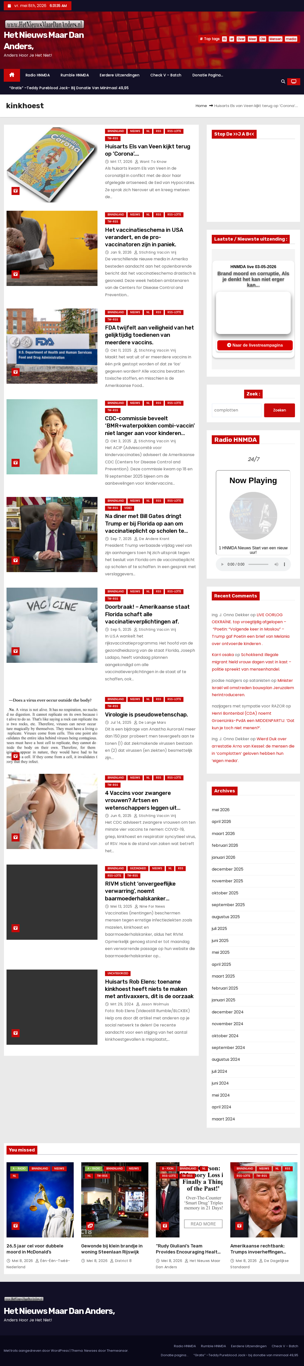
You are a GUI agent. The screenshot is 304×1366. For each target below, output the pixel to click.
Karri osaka (223, 655)
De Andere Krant (152, 538)
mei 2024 (221, 1095)
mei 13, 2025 (122, 906)
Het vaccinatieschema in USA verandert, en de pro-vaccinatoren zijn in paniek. (144, 237)
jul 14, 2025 (122, 722)
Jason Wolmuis (152, 1004)
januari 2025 (223, 1000)
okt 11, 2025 (122, 350)
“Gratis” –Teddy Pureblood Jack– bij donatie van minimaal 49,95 (69, 87)
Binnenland (116, 131)
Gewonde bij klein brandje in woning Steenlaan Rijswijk (112, 1249)
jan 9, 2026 (122, 252)
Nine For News (150, 906)
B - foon (167, 1169)
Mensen (275, 39)
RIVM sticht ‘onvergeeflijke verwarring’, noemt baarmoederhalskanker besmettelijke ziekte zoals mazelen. (140, 898)
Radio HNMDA (38, 75)
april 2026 (221, 821)
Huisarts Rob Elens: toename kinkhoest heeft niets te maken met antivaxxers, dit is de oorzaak (149, 989)
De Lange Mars (150, 722)
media (291, 39)
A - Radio (19, 1169)
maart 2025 (223, 976)
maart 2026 (223, 833)
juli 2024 (219, 1071)
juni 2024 (220, 1083)
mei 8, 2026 (23, 1260)
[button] (283, 81)
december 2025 (227, 869)
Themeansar (117, 1350)
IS (224, 39)
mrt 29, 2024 (123, 1004)
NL (148, 131)
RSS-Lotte (174, 131)
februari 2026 (225, 845)
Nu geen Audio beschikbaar (253, 564)
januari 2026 (223, 857)
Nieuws (135, 131)
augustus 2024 (226, 1059)
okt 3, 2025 (121, 441)
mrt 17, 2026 (122, 161)
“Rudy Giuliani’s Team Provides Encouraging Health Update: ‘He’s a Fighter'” (188, 1252)
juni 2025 (220, 940)
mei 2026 (221, 810)
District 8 (121, 1260)
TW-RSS (113, 138)
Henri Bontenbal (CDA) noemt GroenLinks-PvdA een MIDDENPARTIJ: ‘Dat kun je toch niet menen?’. (253, 720)
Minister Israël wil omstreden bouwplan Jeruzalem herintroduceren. (253, 688)
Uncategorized (118, 973)
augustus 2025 (226, 917)
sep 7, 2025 (122, 538)
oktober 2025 (225, 893)
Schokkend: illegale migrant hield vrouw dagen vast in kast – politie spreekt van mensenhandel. (251, 662)
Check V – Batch (165, 75)
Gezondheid (138, 868)
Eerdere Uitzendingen (119, 75)
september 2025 (228, 905)
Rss (158, 131)
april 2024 (221, 1107)
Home (201, 105)
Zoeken (279, 410)
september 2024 (228, 1047)
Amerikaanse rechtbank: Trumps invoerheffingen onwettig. (257, 1252)
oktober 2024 (225, 1036)
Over (241, 39)
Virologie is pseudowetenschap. (146, 714)
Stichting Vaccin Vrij (155, 252)
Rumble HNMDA (75, 75)
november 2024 (227, 1024)
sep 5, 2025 (122, 629)
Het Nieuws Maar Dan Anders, (59, 1311)
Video (128, 508)
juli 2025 (219, 928)
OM (262, 39)
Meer (252, 39)
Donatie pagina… (207, 75)
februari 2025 (225, 988)
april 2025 (221, 964)
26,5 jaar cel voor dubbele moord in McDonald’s (35, 1249)
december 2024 (228, 1012)
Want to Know (151, 161)
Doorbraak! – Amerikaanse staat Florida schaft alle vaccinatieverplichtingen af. (147, 614)
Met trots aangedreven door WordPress (37, 1350)
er (231, 39)
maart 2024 (223, 1119)
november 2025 (227, 881)
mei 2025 (221, 952)
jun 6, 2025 (122, 815)
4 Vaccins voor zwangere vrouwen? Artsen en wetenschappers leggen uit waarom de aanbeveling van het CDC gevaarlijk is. (146, 808)
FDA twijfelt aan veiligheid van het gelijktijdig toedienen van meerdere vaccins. (149, 335)
